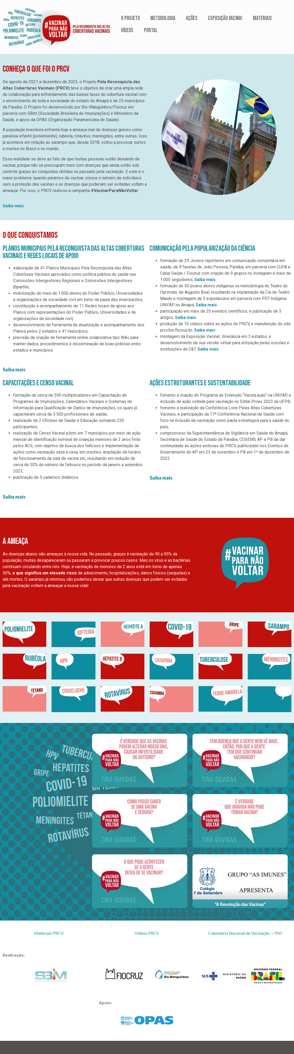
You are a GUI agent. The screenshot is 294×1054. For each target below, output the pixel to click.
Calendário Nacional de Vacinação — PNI (245, 932)
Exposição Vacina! (225, 18)
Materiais (262, 18)
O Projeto (130, 18)
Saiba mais (13, 205)
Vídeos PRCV (147, 932)
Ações (191, 18)
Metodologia (162, 18)
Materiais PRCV (49, 932)
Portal (151, 30)
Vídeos (127, 30)
